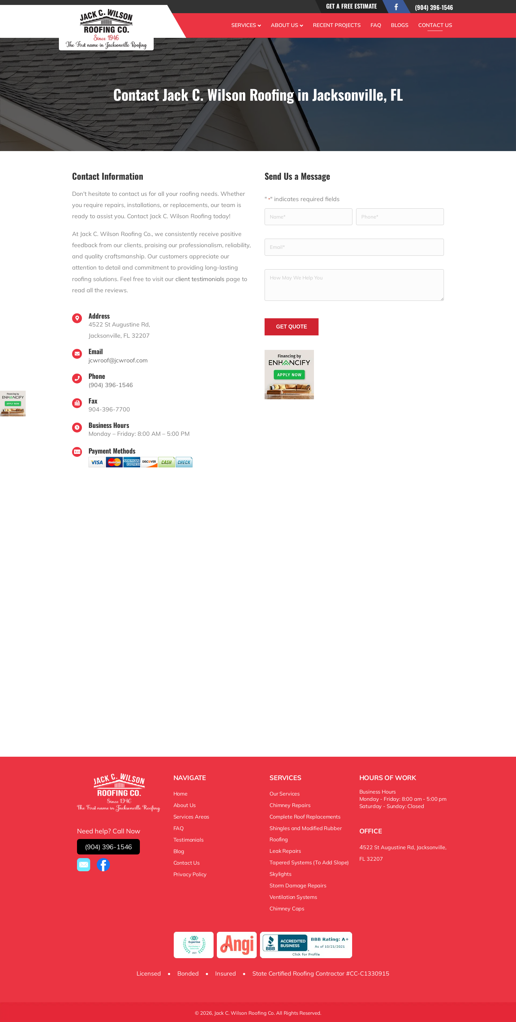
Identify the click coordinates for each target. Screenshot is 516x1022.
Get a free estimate (351, 6)
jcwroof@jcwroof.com (118, 359)
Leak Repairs (285, 850)
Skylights (281, 873)
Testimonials (188, 838)
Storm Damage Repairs (298, 884)
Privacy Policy (190, 873)
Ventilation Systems (293, 896)
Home (180, 792)
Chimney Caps (287, 907)
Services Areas (191, 815)
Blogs (399, 25)
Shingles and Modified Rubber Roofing (306, 833)
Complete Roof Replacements (305, 815)
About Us (284, 25)
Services (243, 25)
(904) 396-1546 (434, 7)
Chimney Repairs (290, 804)
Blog (178, 850)
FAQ (376, 25)
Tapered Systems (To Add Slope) (309, 861)
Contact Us (435, 25)
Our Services (285, 792)
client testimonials (199, 278)
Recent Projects (337, 25)
